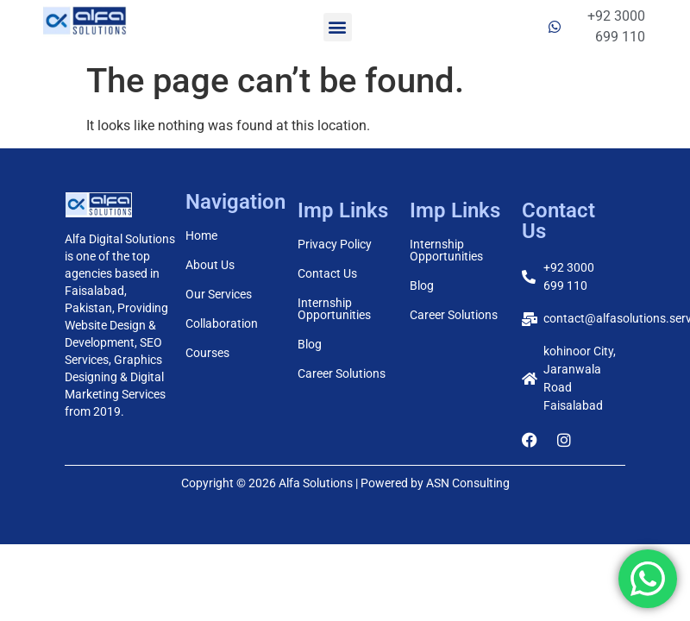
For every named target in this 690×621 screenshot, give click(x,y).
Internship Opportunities (334, 309)
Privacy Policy (335, 244)
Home (201, 235)
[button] (337, 27)
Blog (310, 344)
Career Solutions (342, 373)
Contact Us (327, 273)
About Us (210, 265)
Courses (207, 353)
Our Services (218, 294)
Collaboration (221, 323)
